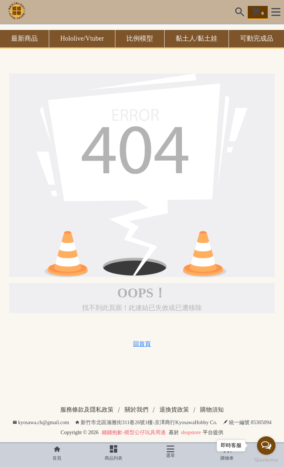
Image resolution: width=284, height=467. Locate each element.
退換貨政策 (174, 409)
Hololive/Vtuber (82, 38)
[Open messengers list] (266, 445)
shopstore (191, 432)
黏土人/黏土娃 (196, 38)
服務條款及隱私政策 (87, 409)
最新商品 (24, 38)
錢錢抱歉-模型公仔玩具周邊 (134, 432)
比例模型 (139, 38)
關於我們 (136, 409)
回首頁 (142, 344)
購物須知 (212, 409)
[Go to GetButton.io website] (266, 459)
